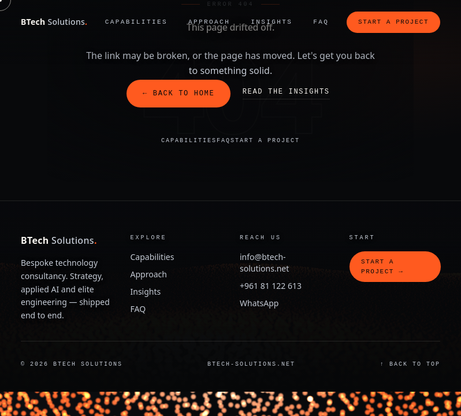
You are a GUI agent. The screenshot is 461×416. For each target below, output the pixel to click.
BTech (54, 21)
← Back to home (178, 93)
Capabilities (136, 21)
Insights (271, 21)
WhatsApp (259, 303)
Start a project (393, 21)
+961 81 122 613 (271, 285)
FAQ (321, 21)
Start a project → (382, 266)
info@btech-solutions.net (264, 262)
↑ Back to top (410, 364)
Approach (209, 21)
